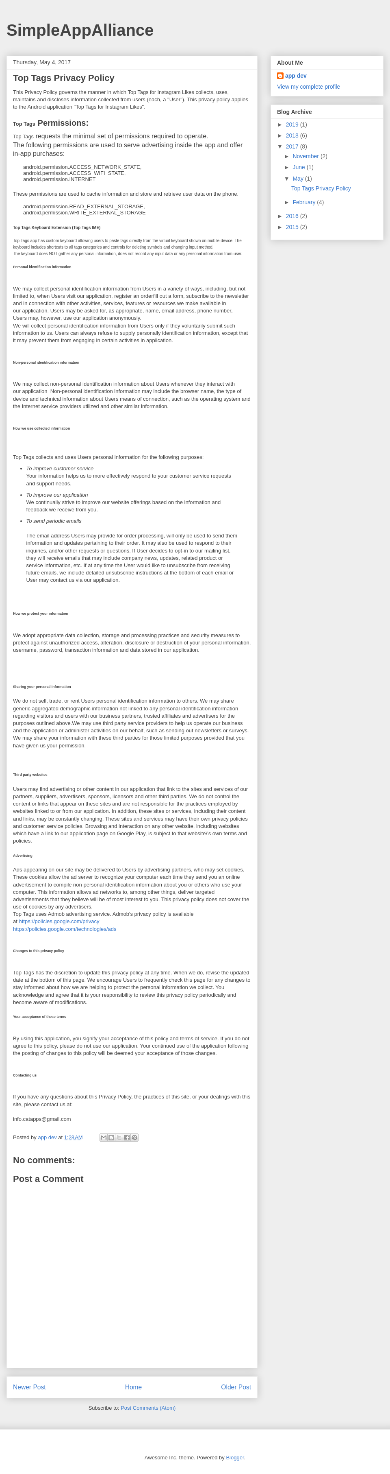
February (304, 202)
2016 (293, 216)
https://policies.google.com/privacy (59, 921)
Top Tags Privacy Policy (321, 188)
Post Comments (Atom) (148, 1408)
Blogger (235, 1457)
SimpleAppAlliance (80, 30)
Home (133, 1387)
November (306, 156)
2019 (293, 124)
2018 (293, 135)
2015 (293, 227)
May (298, 178)
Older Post (236, 1387)
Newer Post (29, 1387)
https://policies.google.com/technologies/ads (64, 929)
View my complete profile (308, 86)
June (299, 167)
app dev (296, 75)
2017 (293, 146)
